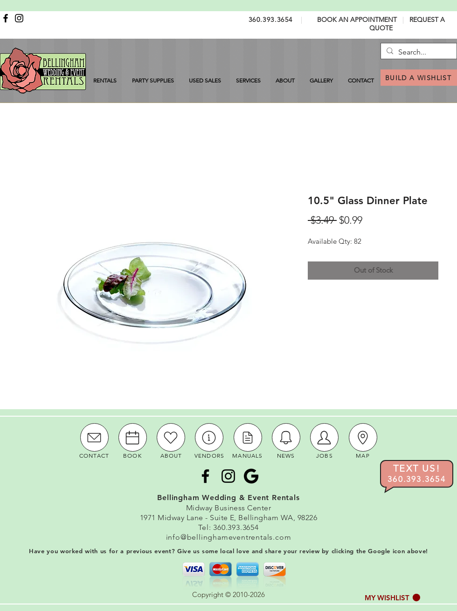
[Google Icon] (251, 476)
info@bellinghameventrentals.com (228, 537)
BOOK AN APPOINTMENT (357, 19)
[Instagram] (19, 18)
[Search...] (417, 52)
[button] (392, 598)
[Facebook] (5, 18)
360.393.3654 (271, 19)
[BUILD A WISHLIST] (419, 77)
